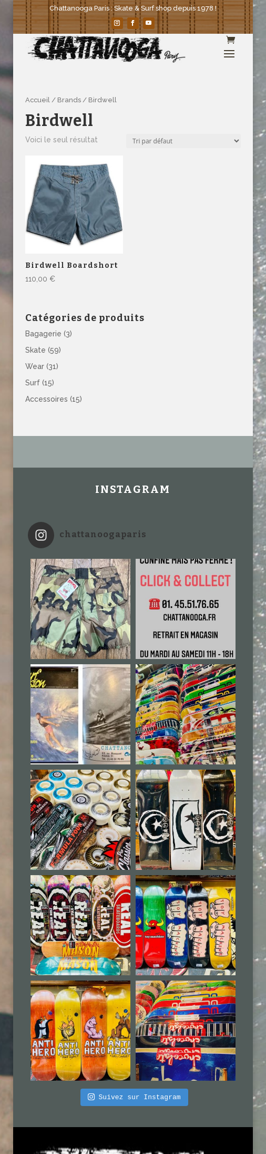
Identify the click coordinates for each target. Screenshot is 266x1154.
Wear (34, 366)
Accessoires (46, 399)
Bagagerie (43, 333)
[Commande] (183, 141)
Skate (35, 350)
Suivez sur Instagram (134, 1097)
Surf (32, 383)
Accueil (37, 100)
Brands (69, 100)
